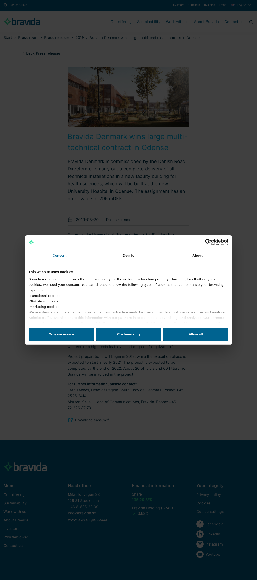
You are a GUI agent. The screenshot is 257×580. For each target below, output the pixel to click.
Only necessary (61, 334)
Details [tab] (128, 255)
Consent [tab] (60, 255)
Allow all (196, 334)
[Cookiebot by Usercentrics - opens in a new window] (208, 242)
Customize (128, 334)
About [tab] (197, 255)
